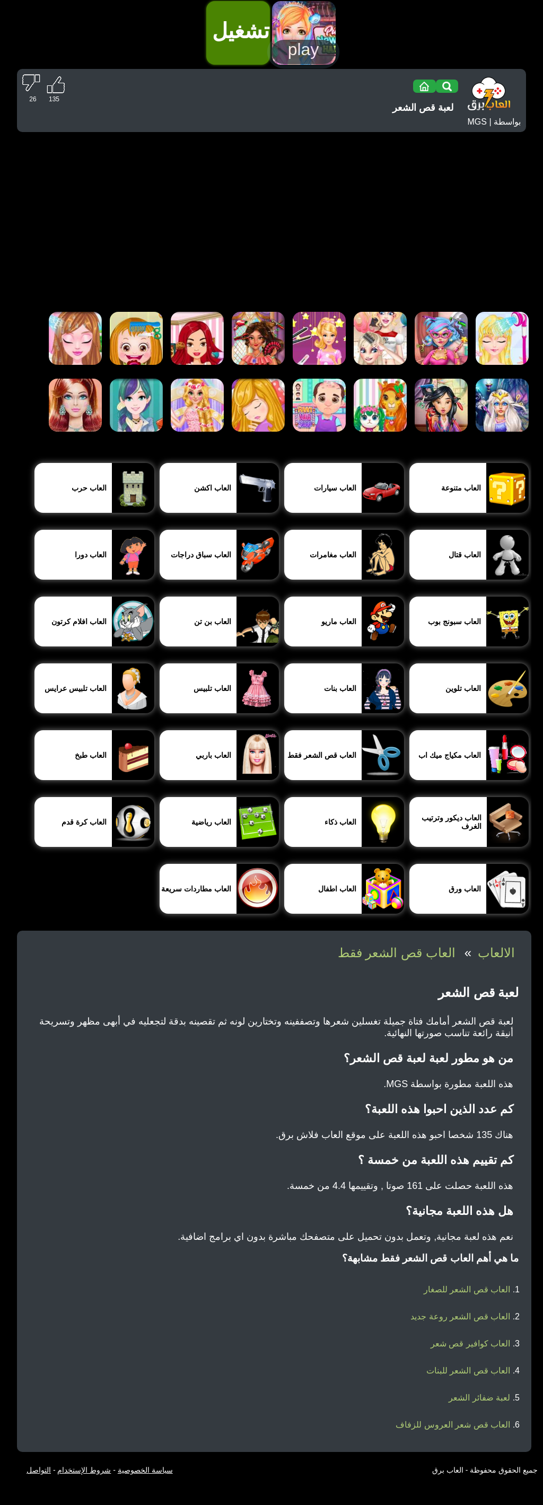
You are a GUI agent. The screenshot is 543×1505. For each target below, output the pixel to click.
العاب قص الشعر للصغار (467, 1289)
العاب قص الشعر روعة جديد (460, 1316)
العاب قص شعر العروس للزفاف (453, 1424)
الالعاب (496, 953)
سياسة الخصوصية (145, 1470)
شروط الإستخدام (84, 1470)
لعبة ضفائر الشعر (479, 1397)
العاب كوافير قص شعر (470, 1343)
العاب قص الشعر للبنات (468, 1370)
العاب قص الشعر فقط (397, 953)
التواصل (39, 1470)
